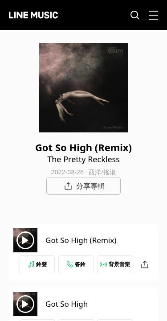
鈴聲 (37, 264)
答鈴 (76, 264)
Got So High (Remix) (80, 240)
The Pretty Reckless (83, 159)
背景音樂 (115, 264)
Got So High (66, 304)
